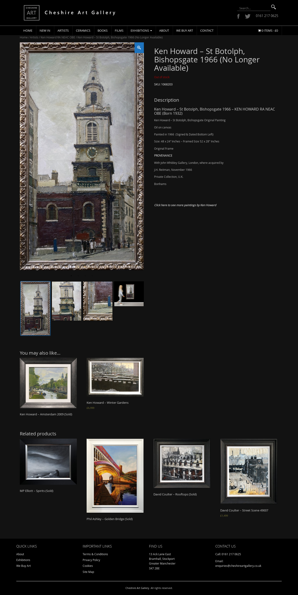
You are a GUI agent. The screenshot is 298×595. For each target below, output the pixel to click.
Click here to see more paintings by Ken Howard (185, 205)
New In (45, 30)
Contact (206, 30)
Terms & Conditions (95, 554)
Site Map (88, 572)
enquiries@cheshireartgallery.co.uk (238, 566)
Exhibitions (141, 30)
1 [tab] (71, 276)
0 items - (268, 30)
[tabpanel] (82, 156)
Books (103, 30)
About (164, 30)
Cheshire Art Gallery (137, 588)
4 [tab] (92, 276)
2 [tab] (78, 276)
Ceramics (83, 30)
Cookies (88, 566)
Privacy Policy (91, 560)
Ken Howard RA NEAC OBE (58, 37)
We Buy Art (184, 30)
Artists (63, 30)
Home (27, 30)
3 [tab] (85, 276)
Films (119, 30)
